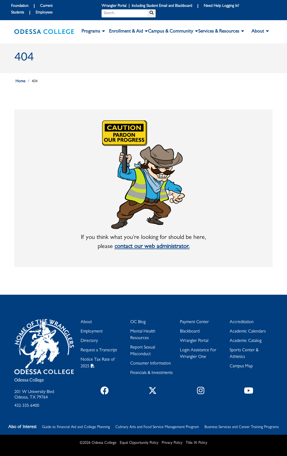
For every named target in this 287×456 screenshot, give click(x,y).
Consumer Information (150, 364)
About (86, 322)
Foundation (19, 6)
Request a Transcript (99, 350)
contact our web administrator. (152, 247)
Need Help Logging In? (221, 6)
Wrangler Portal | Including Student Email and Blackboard (147, 6)
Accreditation (242, 322)
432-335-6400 (26, 406)
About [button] (257, 31)
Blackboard (190, 332)
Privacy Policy (172, 443)
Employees (44, 13)
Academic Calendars (248, 332)
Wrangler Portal (194, 341)
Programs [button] (90, 31)
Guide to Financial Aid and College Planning (76, 427)
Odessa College (29, 380)
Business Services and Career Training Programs (241, 427)
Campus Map (241, 366)
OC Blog (138, 322)
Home (20, 81)
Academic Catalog (246, 341)
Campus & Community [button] (170, 31)
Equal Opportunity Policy (139, 443)
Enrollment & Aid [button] (126, 31)
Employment (92, 332)
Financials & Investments (151, 373)
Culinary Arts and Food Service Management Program (157, 427)
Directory (89, 341)
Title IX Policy (196, 443)
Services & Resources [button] (218, 31)
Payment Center (194, 322)
